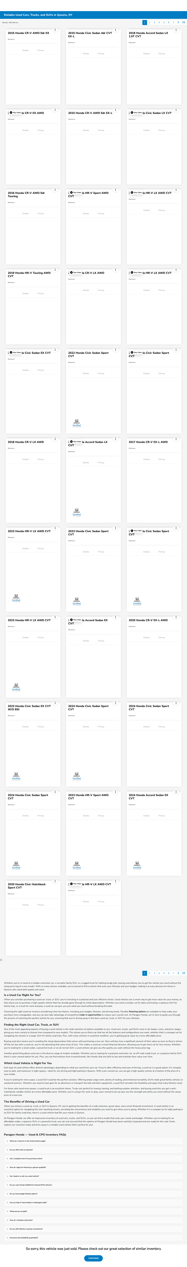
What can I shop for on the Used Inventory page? (27, 1141)
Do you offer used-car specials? (21, 1150)
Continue (93, 1258)
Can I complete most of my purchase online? (26, 1159)
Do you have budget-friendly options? (23, 1194)
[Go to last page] (184, 22)
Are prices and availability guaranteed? (24, 1238)
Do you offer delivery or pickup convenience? (26, 1229)
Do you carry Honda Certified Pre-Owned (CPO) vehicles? (31, 1185)
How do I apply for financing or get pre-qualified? (28, 1167)
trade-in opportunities (90, 1014)
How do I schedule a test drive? (21, 1220)
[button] (15, 112)
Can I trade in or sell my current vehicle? (24, 1176)
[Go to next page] (178, 22)
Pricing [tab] (40, 50)
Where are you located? (18, 1211)
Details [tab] (25, 50)
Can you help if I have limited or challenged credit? (28, 1202)
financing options (137, 1011)
